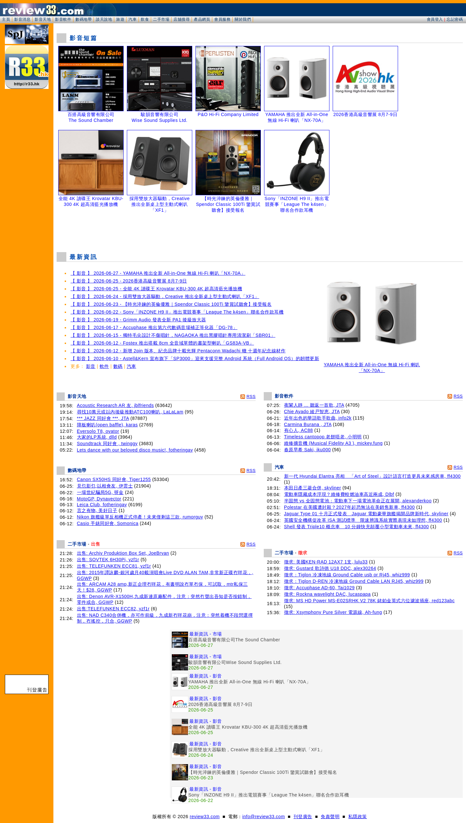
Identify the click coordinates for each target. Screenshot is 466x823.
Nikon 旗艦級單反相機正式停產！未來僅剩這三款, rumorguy (140, 516)
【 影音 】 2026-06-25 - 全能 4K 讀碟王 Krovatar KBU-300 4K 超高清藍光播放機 (156, 288)
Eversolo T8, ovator (98, 431)
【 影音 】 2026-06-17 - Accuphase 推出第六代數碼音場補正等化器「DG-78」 (154, 327)
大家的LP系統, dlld (97, 437)
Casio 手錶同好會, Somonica (108, 523)
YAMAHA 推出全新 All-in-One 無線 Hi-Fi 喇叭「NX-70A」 (371, 365)
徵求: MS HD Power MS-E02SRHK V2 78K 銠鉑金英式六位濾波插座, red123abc (369, 600)
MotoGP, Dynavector (99, 498)
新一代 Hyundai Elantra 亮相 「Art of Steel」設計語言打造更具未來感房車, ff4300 (372, 476)
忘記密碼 (455, 19)
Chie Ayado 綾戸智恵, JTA (312, 411)
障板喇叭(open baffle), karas (107, 424)
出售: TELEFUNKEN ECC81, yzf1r (114, 566)
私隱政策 (357, 816)
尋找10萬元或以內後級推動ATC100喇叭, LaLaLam (130, 411)
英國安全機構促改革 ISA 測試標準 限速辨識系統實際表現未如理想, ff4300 (363, 520)
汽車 (132, 19)
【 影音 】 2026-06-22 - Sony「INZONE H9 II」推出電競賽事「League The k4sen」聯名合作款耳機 (177, 312)
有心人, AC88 (298, 430)
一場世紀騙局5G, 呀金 (100, 492)
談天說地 (104, 19)
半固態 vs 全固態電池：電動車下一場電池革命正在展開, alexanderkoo (358, 500)
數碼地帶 (83, 19)
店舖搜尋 (181, 19)
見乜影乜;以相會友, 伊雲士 (105, 485)
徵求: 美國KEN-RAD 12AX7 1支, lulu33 (326, 561)
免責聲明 (330, 816)
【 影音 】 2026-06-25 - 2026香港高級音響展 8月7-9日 (129, 280)
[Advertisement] (260, 230)
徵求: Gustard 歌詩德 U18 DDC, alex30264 (330, 568)
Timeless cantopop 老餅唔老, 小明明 (323, 436)
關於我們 (243, 19)
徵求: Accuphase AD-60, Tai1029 (319, 587)
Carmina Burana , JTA (308, 424)
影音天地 (43, 19)
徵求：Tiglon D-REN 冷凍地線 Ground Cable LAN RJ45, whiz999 (354, 581)
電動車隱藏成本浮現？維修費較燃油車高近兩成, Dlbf (339, 494)
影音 (90, 366)
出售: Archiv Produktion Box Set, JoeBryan (123, 553)
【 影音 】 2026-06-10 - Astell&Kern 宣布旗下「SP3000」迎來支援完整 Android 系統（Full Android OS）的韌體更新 (195, 358)
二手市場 (161, 19)
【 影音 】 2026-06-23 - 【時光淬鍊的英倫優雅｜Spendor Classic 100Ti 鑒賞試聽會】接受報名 (171, 304)
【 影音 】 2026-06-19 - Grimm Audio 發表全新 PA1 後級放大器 (138, 319)
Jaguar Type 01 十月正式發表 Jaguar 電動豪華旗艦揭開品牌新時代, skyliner (366, 513)
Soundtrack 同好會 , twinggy (107, 443)
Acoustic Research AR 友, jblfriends (115, 405)
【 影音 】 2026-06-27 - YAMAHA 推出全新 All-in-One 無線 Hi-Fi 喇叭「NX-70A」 (158, 273)
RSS (251, 396)
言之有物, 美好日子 (97, 510)
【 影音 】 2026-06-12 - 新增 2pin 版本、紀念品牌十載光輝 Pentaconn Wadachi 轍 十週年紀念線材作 (178, 350)
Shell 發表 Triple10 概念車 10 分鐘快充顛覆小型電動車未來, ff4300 (356, 526)
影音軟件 (63, 19)
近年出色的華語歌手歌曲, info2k (318, 418)
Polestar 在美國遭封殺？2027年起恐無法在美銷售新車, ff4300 (349, 507)
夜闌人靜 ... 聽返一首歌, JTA (314, 405)
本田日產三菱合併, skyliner (312, 487)
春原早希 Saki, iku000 (307, 449)
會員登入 (435, 19)
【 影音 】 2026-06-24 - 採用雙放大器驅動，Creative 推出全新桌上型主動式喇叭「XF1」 (165, 296)
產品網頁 (202, 19)
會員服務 (222, 19)
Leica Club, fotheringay (102, 504)
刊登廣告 (303, 816)
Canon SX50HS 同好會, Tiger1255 (114, 479)
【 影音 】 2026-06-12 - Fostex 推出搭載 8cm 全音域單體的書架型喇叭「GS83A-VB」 (162, 343)
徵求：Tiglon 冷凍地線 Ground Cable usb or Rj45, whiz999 (347, 574)
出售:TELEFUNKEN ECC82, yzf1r (113, 608)
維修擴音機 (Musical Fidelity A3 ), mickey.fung (333, 443)
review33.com (204, 816)
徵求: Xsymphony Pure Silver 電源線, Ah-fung (333, 612)
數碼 (118, 366)
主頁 (6, 19)
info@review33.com (263, 816)
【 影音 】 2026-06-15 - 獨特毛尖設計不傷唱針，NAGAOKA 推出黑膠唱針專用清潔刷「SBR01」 (173, 335)
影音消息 (22, 19)
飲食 (145, 19)
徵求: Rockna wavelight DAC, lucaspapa (327, 594)
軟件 (104, 366)
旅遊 (120, 19)
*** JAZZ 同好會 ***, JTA (103, 418)
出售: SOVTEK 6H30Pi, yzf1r (108, 559)
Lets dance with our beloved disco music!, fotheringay (135, 450)
